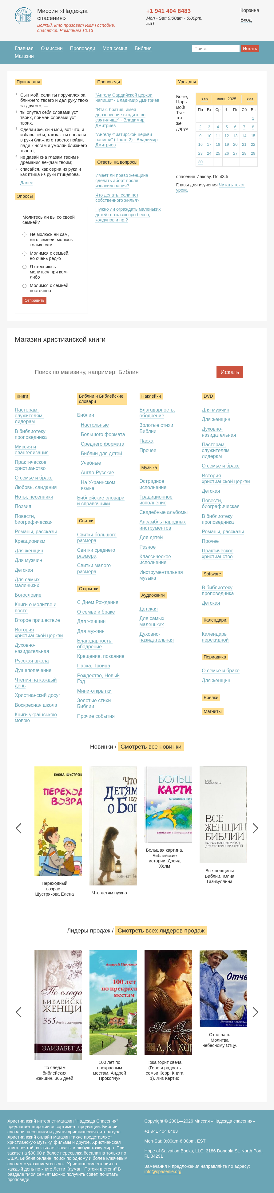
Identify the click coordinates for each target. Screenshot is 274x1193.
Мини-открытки (94, 691)
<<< (204, 99)
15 (253, 135)
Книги (22, 396)
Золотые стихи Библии (94, 703)
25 (218, 153)
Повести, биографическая (34, 519)
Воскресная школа (36, 705)
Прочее (148, 450)
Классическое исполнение (155, 559)
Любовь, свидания (36, 487)
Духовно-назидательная (157, 636)
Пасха (146, 440)
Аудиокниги (153, 595)
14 (244, 135)
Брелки (211, 697)
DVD (208, 396)
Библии (85, 415)
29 (253, 153)
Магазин (24, 56)
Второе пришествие (37, 620)
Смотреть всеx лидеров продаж (161, 930)
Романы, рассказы (36, 531)
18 (218, 144)
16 (200, 144)
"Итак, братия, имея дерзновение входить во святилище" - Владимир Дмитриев (120, 117)
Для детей (151, 537)
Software (212, 573)
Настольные (95, 424)
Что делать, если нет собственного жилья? (117, 198)
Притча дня (28, 81)
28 (244, 153)
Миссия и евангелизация (32, 449)
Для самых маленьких (27, 582)
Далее (26, 182)
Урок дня (187, 81)
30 (200, 162)
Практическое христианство (217, 553)
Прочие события (96, 716)
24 (209, 153)
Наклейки (151, 396)
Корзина (249, 10)
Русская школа (32, 660)
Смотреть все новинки (151, 746)
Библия (143, 48)
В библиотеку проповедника (31, 434)
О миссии (52, 48)
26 (226, 153)
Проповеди (82, 48)
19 (226, 144)
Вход (246, 19)
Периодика (215, 656)
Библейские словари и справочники (101, 500)
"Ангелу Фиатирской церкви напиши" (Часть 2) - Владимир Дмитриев (126, 140)
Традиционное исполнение (156, 499)
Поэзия (23, 506)
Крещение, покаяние (101, 656)
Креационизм (30, 541)
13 (235, 135)
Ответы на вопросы (117, 162)
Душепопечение (33, 670)
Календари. (215, 620)
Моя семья (115, 48)
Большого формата (103, 434)
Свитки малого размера (94, 568)
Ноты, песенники (34, 496)
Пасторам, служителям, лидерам (29, 415)
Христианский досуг (37, 695)
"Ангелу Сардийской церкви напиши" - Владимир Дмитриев (127, 98)
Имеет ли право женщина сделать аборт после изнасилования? (121, 181)
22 (253, 144)
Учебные (91, 463)
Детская (24, 570)
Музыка (149, 467)
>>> (250, 99)
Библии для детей (101, 453)
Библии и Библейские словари (101, 399)
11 (218, 135)
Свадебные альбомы (164, 512)
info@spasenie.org (163, 1171)
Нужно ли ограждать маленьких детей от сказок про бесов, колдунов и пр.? (128, 214)
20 (235, 144)
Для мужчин (28, 560)
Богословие (28, 595)
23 (200, 153)
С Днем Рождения (97, 602)
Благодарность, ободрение (95, 643)
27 (235, 153)
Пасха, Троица (93, 665)
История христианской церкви (39, 632)
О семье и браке (34, 477)
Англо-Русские (97, 472)
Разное (148, 547)
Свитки (86, 520)
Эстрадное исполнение (153, 484)
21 (244, 144)
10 (209, 135)
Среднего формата (102, 444)
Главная (24, 48)
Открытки (88, 588)
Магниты (212, 711)
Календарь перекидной (215, 636)
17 (209, 144)
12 (226, 135)
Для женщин (29, 550)
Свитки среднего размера (96, 553)
